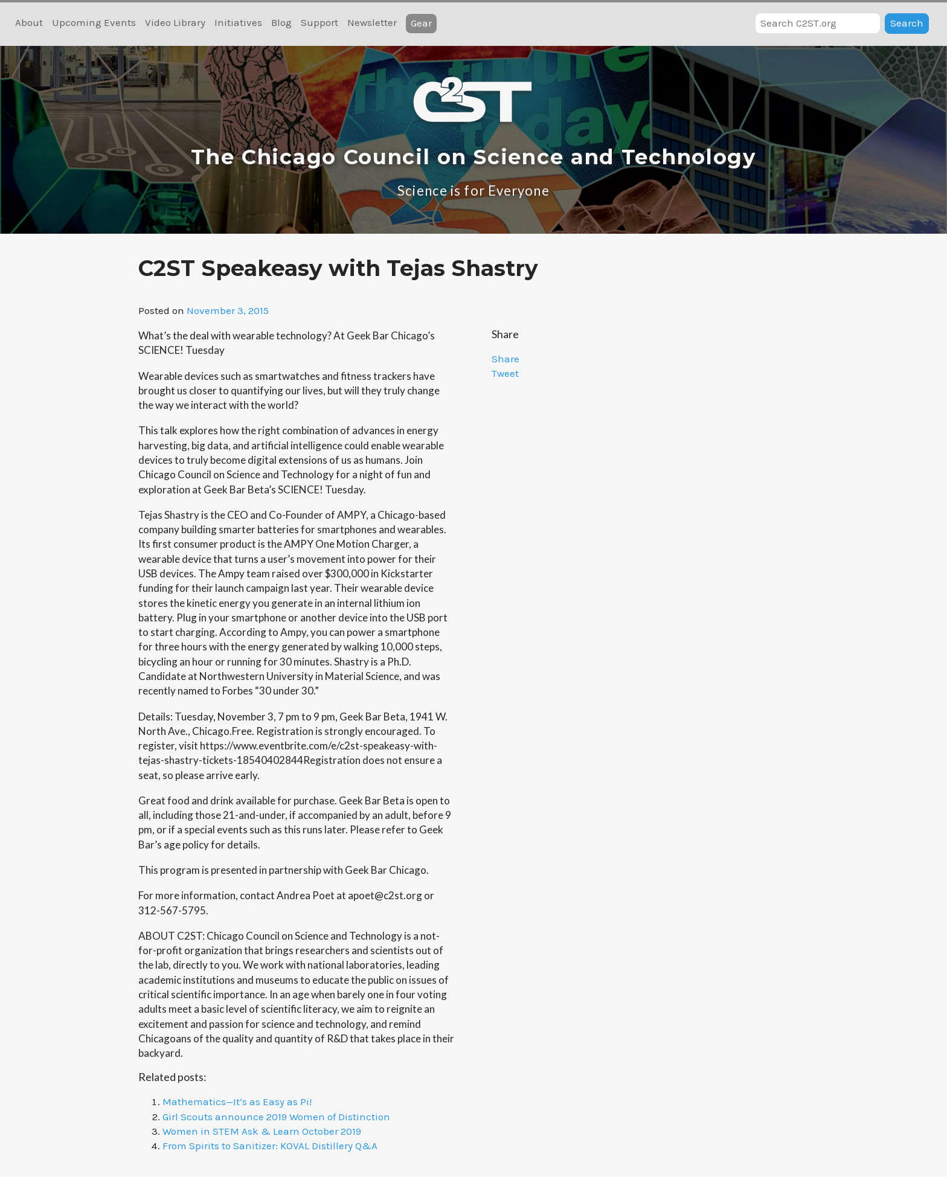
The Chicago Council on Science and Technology (473, 157)
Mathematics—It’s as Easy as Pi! (237, 1101)
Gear (421, 23)
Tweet (505, 373)
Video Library (175, 22)
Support (319, 22)
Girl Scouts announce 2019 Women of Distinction (276, 1117)
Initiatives (238, 22)
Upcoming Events (94, 22)
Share (505, 359)
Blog (281, 22)
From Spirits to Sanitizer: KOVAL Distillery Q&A (269, 1146)
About (29, 22)
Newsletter (372, 22)
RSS (462, 23)
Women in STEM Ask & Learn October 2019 (261, 1131)
